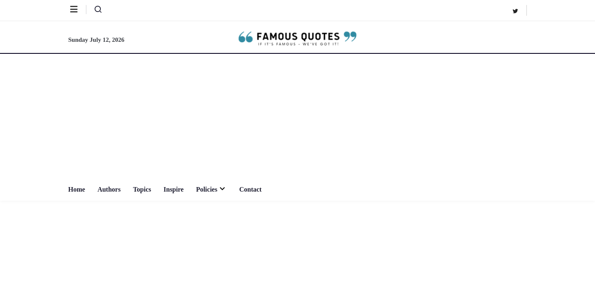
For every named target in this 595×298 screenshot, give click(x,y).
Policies (211, 189)
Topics (142, 189)
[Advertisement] (297, 116)
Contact (250, 189)
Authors (109, 189)
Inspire (174, 189)
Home (76, 189)
